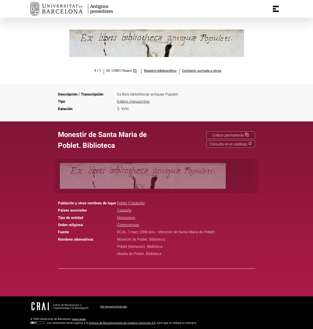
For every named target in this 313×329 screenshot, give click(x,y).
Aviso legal (79, 319)
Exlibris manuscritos (133, 101)
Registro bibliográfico (160, 71)
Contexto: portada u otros (201, 71)
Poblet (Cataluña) (131, 203)
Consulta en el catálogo (230, 144)
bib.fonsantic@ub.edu (113, 306)
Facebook (142, 282)
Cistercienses (128, 225)
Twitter (154, 282)
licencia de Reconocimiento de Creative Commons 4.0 (122, 323)
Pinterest (165, 282)
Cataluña (124, 210)
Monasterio (126, 217)
